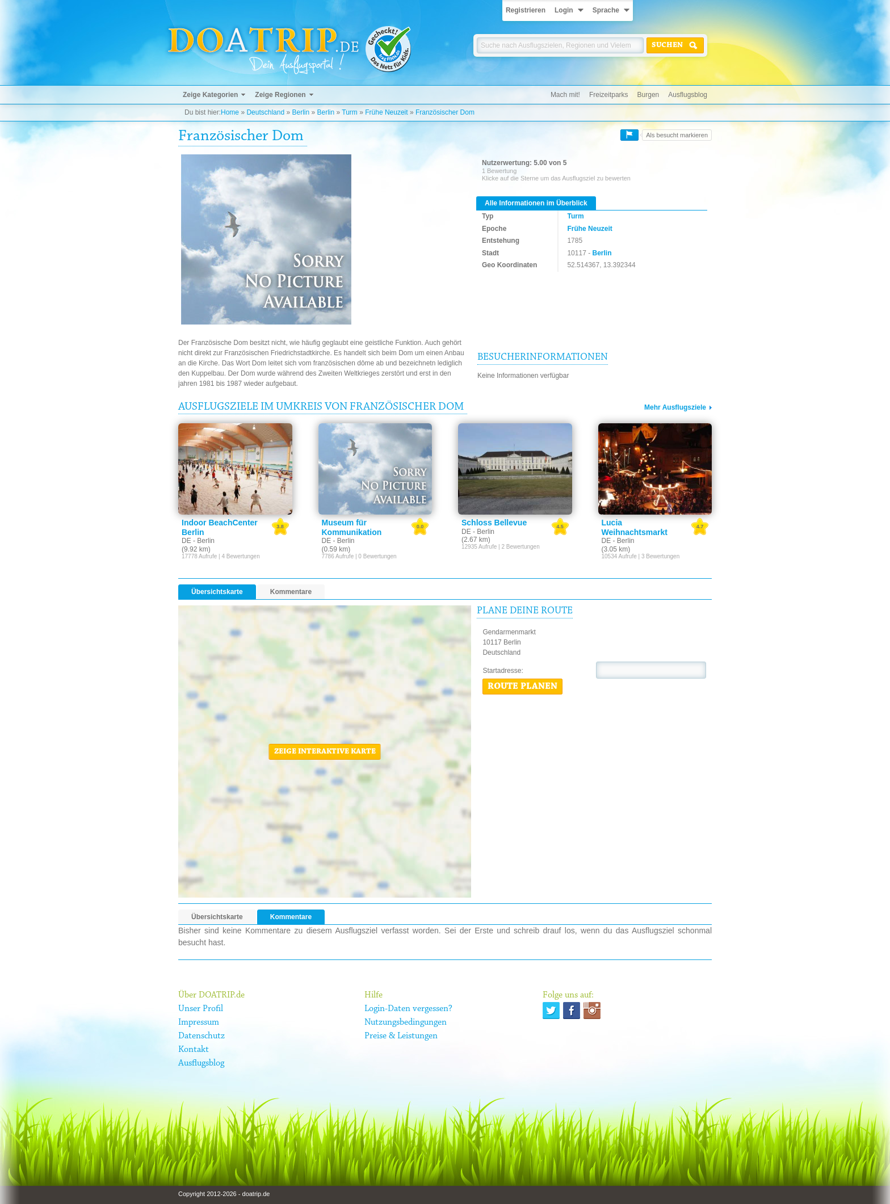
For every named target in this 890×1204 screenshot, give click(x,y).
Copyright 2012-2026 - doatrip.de (224, 1193)
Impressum (198, 1022)
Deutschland (265, 112)
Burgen (648, 95)
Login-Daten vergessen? (408, 1008)
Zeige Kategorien (210, 95)
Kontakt (193, 1049)
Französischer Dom (445, 112)
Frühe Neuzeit (386, 112)
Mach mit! (565, 95)
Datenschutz (201, 1036)
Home (230, 112)
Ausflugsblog (687, 95)
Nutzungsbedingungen (405, 1022)
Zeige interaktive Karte (325, 752)
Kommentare (291, 592)
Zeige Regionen (280, 95)
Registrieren (525, 10)
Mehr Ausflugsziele (675, 407)
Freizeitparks (608, 95)
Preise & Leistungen (401, 1036)
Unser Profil (200, 1008)
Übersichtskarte (217, 592)
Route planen (522, 686)
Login (564, 10)
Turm (350, 112)
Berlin (300, 112)
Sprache (606, 10)
